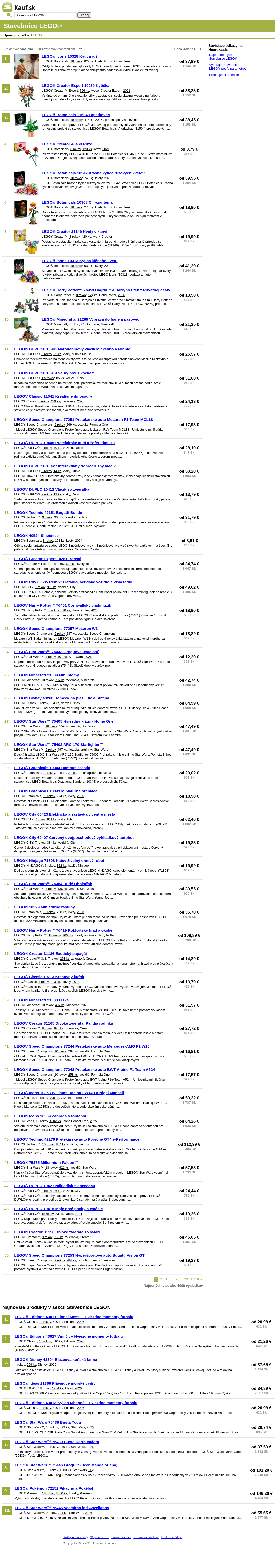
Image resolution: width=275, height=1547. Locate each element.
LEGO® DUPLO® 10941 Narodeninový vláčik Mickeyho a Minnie (72, 349)
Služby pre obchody (75, 1537)
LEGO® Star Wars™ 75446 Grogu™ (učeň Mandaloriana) (66, 1465)
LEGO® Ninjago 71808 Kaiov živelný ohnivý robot (59, 861)
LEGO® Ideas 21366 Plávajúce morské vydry (55, 1383)
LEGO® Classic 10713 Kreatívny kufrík (49, 977)
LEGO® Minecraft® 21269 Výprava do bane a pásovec (90, 319)
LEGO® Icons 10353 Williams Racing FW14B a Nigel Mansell (69, 1093)
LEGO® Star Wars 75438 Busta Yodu (48, 1422)
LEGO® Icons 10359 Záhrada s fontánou (50, 1116)
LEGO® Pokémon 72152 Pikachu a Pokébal (54, 1488)
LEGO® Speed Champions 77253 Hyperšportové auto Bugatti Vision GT (79, 1255)
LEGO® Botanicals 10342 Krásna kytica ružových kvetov (93, 173)
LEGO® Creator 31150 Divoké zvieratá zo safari (57, 1232)
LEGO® (36, 35)
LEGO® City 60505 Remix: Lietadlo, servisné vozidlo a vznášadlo (73, 582)
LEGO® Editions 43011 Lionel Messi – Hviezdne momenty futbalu (74, 1317)
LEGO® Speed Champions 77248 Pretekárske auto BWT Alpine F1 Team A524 (84, 1069)
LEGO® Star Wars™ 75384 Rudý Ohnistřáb (53, 884)
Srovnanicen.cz (121, 1537)
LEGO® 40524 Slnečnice (36, 535)
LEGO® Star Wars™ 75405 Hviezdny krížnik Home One (63, 721)
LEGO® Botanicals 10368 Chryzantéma (77, 202)
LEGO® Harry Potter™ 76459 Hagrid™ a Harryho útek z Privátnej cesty (106, 290)
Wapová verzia (99, 1537)
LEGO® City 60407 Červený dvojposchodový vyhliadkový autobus (74, 837)
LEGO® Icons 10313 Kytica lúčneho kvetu (79, 261)
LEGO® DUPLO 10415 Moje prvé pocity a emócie (58, 1209)
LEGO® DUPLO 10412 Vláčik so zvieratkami (54, 489)
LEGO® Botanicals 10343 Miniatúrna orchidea (55, 791)
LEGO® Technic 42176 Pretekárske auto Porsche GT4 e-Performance (76, 1139)
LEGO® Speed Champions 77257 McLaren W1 (56, 628)
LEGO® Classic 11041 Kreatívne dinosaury (53, 396)
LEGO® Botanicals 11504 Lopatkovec (76, 115)
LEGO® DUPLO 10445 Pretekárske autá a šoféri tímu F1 (64, 443)
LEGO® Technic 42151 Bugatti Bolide (48, 512)
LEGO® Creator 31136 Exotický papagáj (50, 953)
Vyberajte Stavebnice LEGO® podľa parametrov (227, 66)
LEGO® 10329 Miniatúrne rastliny (44, 907)
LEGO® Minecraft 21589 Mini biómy (46, 675)
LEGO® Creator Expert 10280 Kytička (75, 85)
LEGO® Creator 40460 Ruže (67, 144)
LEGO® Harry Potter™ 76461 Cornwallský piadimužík (62, 605)
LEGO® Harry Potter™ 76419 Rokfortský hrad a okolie (63, 930)
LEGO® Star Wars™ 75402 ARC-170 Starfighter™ (58, 744)
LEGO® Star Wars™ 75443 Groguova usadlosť (56, 652)
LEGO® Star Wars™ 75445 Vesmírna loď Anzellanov (62, 1508)
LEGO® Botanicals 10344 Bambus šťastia (52, 768)
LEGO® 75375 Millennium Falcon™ (46, 1162)
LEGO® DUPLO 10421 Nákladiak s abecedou (54, 1186)
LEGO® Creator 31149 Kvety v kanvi (74, 231)
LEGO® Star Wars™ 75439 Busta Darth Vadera (57, 1442)
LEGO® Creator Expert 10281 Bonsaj (47, 559)
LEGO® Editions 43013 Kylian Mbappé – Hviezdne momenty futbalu (76, 1403)
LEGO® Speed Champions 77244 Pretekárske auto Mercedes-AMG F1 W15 (81, 1046)
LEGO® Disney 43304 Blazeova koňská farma (56, 1359)
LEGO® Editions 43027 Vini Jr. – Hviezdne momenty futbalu (69, 1336)
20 (186, 1279)
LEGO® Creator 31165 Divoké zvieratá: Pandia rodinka (63, 1023)
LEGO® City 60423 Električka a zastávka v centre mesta (64, 814)
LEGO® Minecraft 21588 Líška (41, 1000)
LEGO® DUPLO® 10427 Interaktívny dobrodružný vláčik (65, 466)
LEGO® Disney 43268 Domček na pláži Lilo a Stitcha (61, 698)
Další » (196, 1279)
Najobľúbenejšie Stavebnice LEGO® (223, 56)
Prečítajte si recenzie (224, 75)
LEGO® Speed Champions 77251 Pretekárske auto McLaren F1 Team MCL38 (83, 419)
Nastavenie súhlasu (146, 1537)
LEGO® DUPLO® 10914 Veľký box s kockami (55, 373)
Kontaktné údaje (171, 1537)
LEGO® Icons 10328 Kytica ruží (70, 56)
